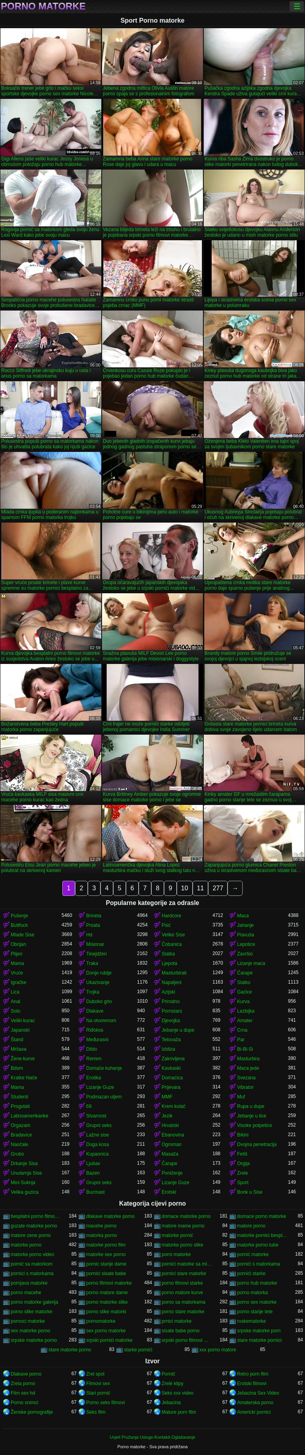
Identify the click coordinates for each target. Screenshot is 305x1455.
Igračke (18, 982)
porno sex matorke (256, 1302)
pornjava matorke (29, 1283)
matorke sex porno (105, 1254)
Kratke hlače (24, 1078)
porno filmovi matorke (109, 1283)
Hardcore (171, 916)
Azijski (168, 992)
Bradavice (21, 1135)
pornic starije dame (106, 1264)
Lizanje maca (251, 963)
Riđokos (94, 1030)
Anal (15, 1001)
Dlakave (94, 1011)
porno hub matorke (257, 1283)
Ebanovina (173, 1135)
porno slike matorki (106, 1311)
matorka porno (101, 1235)
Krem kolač (173, 1106)
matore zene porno (31, 1235)
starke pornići (138, 1350)
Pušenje (19, 916)
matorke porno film (105, 1245)
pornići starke (251, 1273)
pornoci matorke (28, 1321)
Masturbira (248, 1058)
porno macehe (26, 1292)
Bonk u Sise (250, 1192)
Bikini (243, 1135)
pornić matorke (252, 1254)
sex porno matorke (105, 1330)
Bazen (93, 1173)
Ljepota (169, 963)
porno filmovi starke (182, 1283)
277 (217, 888)
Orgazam (20, 1125)
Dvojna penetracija (256, 1144)
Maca (243, 916)
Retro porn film (252, 1374)
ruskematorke (251, 1321)
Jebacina (171, 1402)
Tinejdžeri (96, 954)
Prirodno (171, 1001)
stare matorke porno (69, 1350)
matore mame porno (183, 1226)
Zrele (242, 1173)
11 (200, 888)
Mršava (18, 1049)
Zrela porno (23, 1383)
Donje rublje (99, 973)
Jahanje (245, 925)
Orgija (243, 1163)
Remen (94, 1058)
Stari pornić (98, 1393)
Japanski (20, 1030)
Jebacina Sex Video (258, 1393)
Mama (17, 963)
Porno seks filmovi (105, 1402)
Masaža (170, 1154)
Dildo (91, 1049)
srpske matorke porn (258, 1330)
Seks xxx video (177, 1393)
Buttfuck (19, 925)
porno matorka (252, 1292)
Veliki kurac (23, 1020)
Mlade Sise (22, 935)
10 (184, 888)
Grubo (17, 1154)
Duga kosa (97, 1144)
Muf (241, 1097)
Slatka (168, 954)
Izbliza (168, 1049)
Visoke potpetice (254, 1125)
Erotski (169, 1192)
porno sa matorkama (183, 1302)
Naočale (19, 1144)
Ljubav (93, 1163)
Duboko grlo (99, 1001)
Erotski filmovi (251, 1383)
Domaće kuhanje (104, 1068)
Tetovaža (171, 1039)
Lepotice (246, 944)
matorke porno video (32, 1254)
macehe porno (101, 1226)
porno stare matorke (183, 1311)
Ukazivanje (98, 982)
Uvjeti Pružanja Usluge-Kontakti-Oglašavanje (152, 1437)
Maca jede (248, 1068)
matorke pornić (177, 1235)
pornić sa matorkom (31, 1264)
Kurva (243, 1001)
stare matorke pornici (259, 1340)
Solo (15, 1011)
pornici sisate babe (106, 1273)
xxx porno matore (217, 1350)
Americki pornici (254, 1412)
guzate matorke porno (34, 1226)
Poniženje (172, 1173)
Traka (92, 963)
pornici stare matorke (184, 1273)
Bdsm (17, 1068)
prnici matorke (176, 1321)
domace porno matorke (261, 1216)
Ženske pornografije (32, 1412)
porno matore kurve (182, 1292)
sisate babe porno (180, 1330)
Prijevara (171, 1087)
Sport (243, 1182)
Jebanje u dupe (178, 1030)
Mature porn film (179, 1412)
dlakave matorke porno (110, 1216)
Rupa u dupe (250, 1106)
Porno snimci (24, 1402)
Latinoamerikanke (29, 1116)
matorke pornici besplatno (262, 1235)
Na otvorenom (101, 1020)
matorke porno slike (182, 1245)
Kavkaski (171, 1068)
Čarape (245, 973)
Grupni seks (99, 1125)
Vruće (17, 973)
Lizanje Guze (100, 1087)
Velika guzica (25, 1192)
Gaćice (244, 992)
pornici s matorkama (32, 1273)
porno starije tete (254, 1311)
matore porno (251, 1226)
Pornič (168, 1374)
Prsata (93, 925)
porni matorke (176, 1254)
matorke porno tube (257, 1245)
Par (241, 1039)
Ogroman (171, 1144)
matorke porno (26, 1245)
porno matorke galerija (34, 1302)
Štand (17, 1039)
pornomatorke (101, 1321)
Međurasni (97, 1039)
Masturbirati (174, 973)
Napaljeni (171, 982)
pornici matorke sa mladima (187, 1264)
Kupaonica (97, 1154)
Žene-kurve (23, 1058)
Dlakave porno (26, 1374)
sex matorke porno (30, 1330)
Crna (242, 1030)
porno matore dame (107, 1292)
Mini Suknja (23, 1182)
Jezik (167, 1116)
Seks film (96, 1412)
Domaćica (172, 1078)
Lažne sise (97, 1135)
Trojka (92, 992)
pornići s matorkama (258, 1264)
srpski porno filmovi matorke (187, 1340)
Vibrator (245, 1087)
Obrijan (18, 944)
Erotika (93, 1078)
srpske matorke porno (34, 1340)
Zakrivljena (173, 1058)
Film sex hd (23, 1393)
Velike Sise (173, 935)
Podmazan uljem (104, 1097)
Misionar (95, 944)
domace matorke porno (186, 1216)
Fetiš (242, 1154)
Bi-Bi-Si (245, 1049)
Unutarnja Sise (26, 1173)
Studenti (19, 1097)
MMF (167, 1097)
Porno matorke (43, 6)
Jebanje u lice (251, 1116)
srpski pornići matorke (109, 1340)
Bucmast (95, 1192)
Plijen (16, 954)
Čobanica (172, 944)
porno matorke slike (107, 1302)
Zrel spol (95, 1374)
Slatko (243, 982)
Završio (245, 954)
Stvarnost (96, 1116)
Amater (245, 1020)
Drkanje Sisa (24, 1163)
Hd (89, 935)
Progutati (20, 1106)
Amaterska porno (255, 1402)
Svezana (246, 1078)
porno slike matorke (31, 1311)
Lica (15, 992)
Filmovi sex (98, 1383)
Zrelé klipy (172, 1383)
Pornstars (172, 1011)
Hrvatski (170, 1125)
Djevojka (171, 1020)
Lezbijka (246, 1011)
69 (88, 1106)
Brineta (93, 916)
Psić (166, 925)
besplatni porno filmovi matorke (36, 1216)
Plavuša (245, 935)
